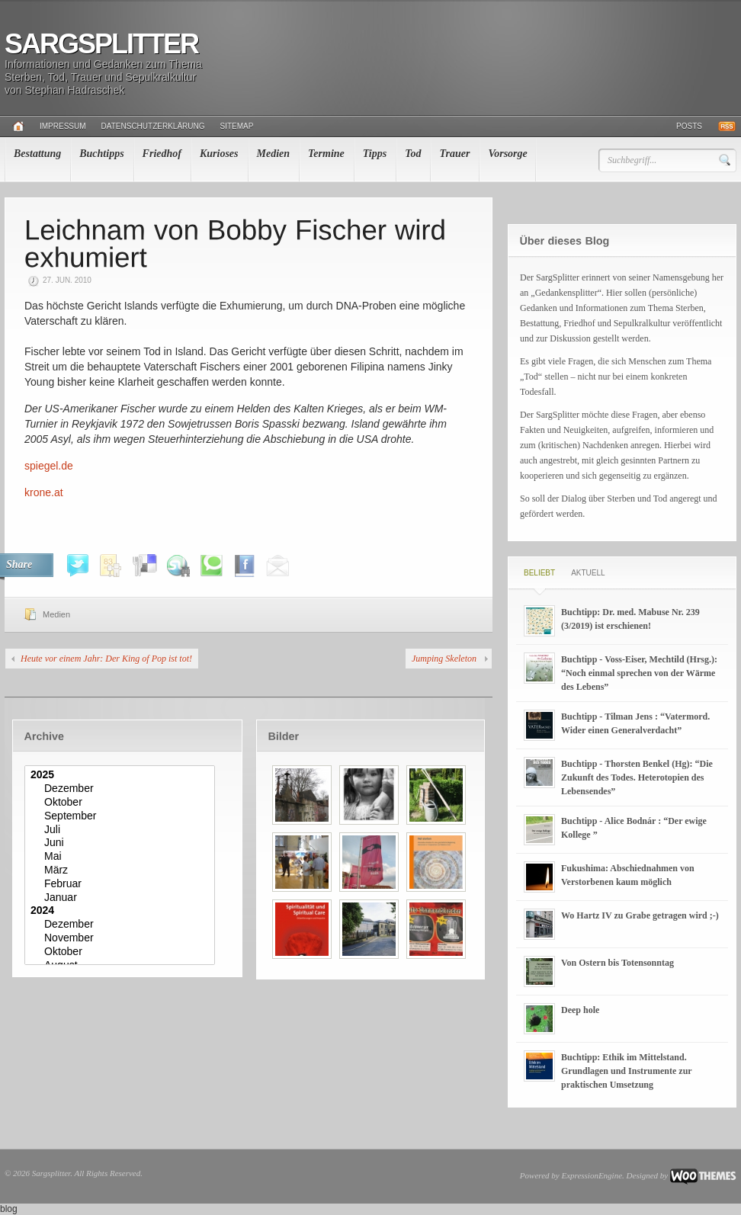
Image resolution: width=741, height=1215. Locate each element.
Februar (121, 884)
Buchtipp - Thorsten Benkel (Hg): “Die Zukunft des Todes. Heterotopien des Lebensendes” (637, 777)
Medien (273, 153)
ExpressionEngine (591, 1175)
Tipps (375, 153)
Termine (326, 153)
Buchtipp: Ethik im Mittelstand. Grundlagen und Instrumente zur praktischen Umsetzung (626, 1071)
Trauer (454, 153)
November (121, 938)
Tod (413, 153)
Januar (121, 898)
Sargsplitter (101, 43)
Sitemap (237, 126)
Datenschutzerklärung (153, 126)
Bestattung (37, 153)
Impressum (63, 126)
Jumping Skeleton (444, 658)
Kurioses (219, 153)
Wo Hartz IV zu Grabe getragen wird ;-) (640, 915)
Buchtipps (101, 153)
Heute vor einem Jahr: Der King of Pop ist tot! (106, 658)
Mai (121, 857)
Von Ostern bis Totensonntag (617, 962)
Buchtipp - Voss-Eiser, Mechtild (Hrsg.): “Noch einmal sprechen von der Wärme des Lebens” (639, 673)
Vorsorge (507, 153)
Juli (121, 830)
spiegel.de (48, 466)
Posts (689, 126)
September (121, 816)
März (121, 870)
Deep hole (580, 1010)
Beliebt (539, 573)
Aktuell (588, 573)
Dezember (121, 789)
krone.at (43, 492)
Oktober (121, 802)
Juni (121, 843)
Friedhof (162, 153)
